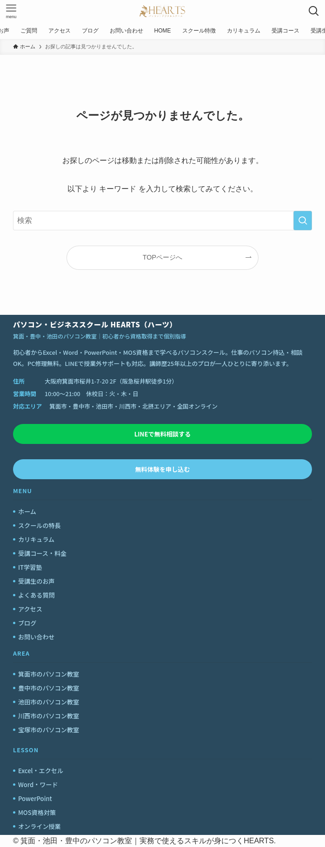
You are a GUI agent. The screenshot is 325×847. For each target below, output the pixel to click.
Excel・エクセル (40, 770)
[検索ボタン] (314, 11)
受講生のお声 (36, 581)
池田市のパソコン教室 (48, 701)
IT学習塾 (30, 567)
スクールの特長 (39, 525)
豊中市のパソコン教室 (48, 688)
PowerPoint (35, 798)
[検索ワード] (162, 220)
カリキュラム (36, 539)
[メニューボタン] (11, 11)
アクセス (30, 609)
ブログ (27, 623)
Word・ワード (38, 784)
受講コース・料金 (42, 553)
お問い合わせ (36, 636)
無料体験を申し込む (162, 469)
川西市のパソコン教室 (48, 715)
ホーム (27, 511)
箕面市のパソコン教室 (48, 674)
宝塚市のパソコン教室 (48, 729)
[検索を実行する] (302, 220)
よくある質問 (36, 595)
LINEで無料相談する (162, 434)
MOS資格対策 (37, 812)
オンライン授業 (39, 826)
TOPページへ (162, 257)
